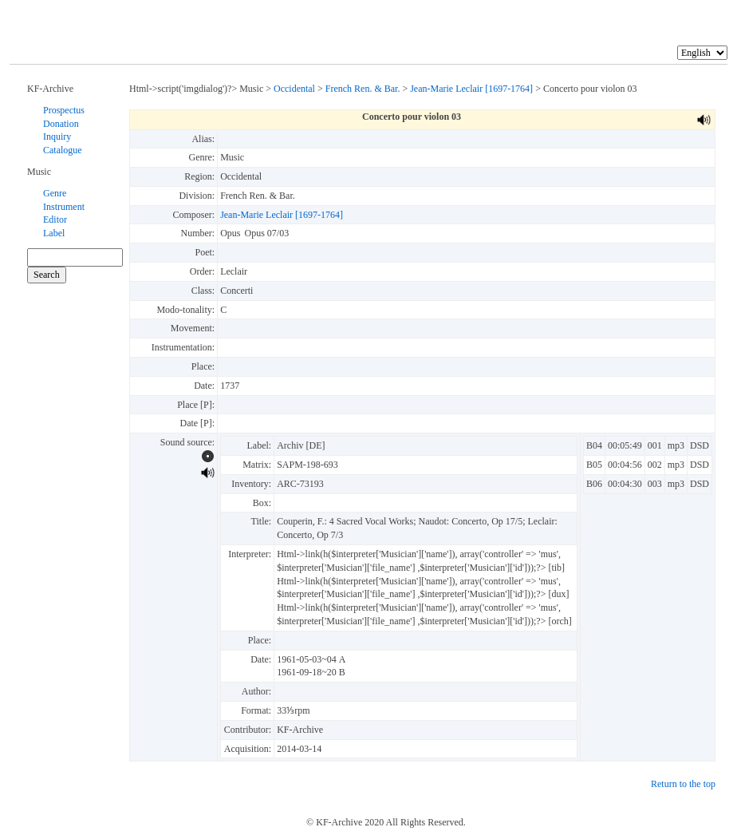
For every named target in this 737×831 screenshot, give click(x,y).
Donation (61, 123)
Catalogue (62, 150)
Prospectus (64, 110)
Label (54, 233)
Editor (55, 219)
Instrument (64, 206)
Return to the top (683, 783)
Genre (54, 193)
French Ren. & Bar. (362, 88)
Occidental (294, 88)
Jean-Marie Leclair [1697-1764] (471, 88)
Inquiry (57, 136)
